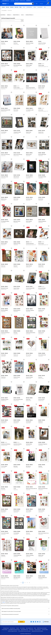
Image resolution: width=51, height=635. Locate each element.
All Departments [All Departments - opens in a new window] (6, 628)
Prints (24, 7)
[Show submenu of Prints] (25, 7)
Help (36, 3)
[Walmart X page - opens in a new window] (33, 621)
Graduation (12, 7)
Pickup (20, 7)
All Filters (3, 15)
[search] (22, 20)
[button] (7, 25)
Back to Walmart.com (5, 0)
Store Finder (12, 0)
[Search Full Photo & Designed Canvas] (11, 20)
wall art (4, 602)
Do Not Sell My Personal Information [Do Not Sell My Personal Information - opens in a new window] (24, 631)
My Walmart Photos (22, 0)
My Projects (17, 0)
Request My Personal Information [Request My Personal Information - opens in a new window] (37, 631)
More (45, 7)
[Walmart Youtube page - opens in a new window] (37, 621)
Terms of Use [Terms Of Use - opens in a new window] (31, 629)
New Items (7, 7)
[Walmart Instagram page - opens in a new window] (39, 621)
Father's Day (16, 7)
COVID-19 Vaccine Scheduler (42, 628)
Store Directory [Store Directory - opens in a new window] (12, 628)
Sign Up (21, 621)
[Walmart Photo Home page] (7, 4)
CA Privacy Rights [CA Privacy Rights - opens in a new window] (45, 629)
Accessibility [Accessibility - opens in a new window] (11, 629)
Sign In (47, 0)
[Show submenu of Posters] (36, 7)
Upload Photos (28, 0)
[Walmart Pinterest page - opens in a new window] (35, 621)
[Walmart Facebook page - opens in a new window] (31, 621)
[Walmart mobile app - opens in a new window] (46, 621)
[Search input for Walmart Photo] (23, 4)
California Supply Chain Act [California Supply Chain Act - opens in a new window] (12, 631)
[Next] (29, 582)
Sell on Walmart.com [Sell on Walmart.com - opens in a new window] (29, 628)
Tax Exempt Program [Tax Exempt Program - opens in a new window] (16, 629)
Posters (35, 7)
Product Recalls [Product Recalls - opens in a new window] (4, 629)
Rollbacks (3, 7)
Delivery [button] (9, 14)
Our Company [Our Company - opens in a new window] (22, 628)
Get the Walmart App (24, 629)
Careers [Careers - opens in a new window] (17, 628)
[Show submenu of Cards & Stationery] (32, 7)
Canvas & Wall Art (40, 7)
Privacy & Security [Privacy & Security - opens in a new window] (38, 629)
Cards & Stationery (29, 7)
